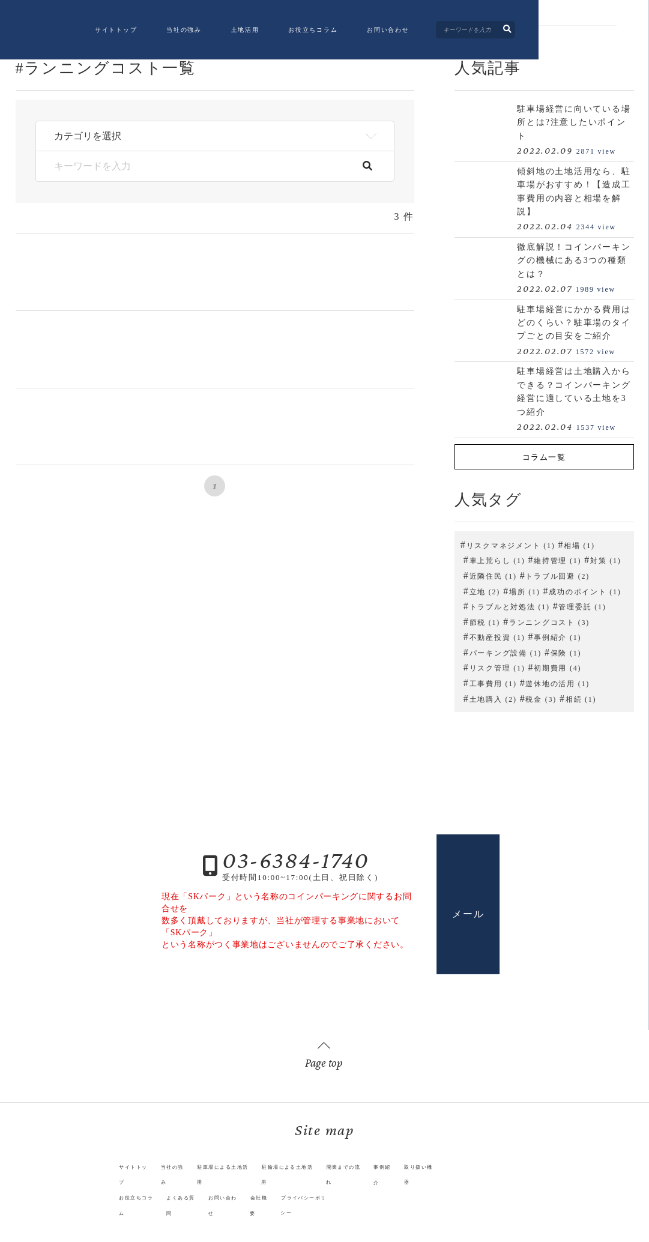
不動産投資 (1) (497, 636)
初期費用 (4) (557, 667)
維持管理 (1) (557, 559)
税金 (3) (541, 697)
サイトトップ (167, 31)
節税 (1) (485, 620)
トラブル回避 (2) (557, 574)
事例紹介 (407, 1180)
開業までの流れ (360, 1180)
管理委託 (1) (582, 605)
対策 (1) (605, 559)
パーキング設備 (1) (505, 651)
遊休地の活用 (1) (557, 682)
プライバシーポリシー (314, 1196)
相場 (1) (579, 544)
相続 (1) (581, 697)
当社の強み (235, 31)
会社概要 (257, 1196)
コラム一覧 (544, 456)
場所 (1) (524, 590)
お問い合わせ (439, 31)
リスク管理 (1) (497, 667)
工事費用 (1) (493, 682)
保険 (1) (566, 651)
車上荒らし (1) (497, 559)
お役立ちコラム (364, 31)
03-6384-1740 (295, 858)
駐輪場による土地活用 (292, 1180)
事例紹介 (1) (557, 636)
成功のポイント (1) (585, 590)
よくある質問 (164, 1196)
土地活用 (296, 31)
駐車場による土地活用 (214, 1180)
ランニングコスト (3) (549, 620)
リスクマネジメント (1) (510, 544)
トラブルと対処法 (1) (509, 605)
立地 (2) (485, 590)
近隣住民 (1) (493, 574)
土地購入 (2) (493, 697)
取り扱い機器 (450, 1180)
